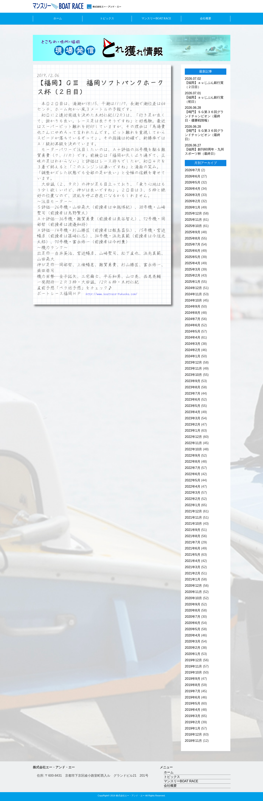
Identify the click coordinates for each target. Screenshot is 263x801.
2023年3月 (192, 418)
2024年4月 (192, 337)
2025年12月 (193, 213)
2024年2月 (192, 350)
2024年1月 (192, 356)
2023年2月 (192, 424)
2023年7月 (192, 393)
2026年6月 (192, 176)
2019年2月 (192, 722)
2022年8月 (192, 461)
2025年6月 (192, 250)
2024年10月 (193, 300)
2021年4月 (192, 561)
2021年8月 (192, 536)
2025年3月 (192, 269)
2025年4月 (192, 263)
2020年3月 (192, 641)
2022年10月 (193, 449)
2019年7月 (192, 691)
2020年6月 (192, 623)
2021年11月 (193, 517)
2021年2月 (192, 573)
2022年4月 (192, 486)
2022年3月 (192, 492)
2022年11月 (193, 443)
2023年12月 (193, 362)
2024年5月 (192, 331)
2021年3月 (192, 567)
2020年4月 (192, 635)
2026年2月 (192, 201)
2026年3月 (192, 195)
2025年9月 (192, 232)
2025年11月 (193, 219)
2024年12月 (193, 288)
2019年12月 (193, 660)
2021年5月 (192, 554)
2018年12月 (193, 734)
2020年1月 (192, 654)
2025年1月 (192, 281)
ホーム (57, 18)
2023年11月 (193, 368)
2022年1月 (192, 505)
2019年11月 (193, 666)
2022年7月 (192, 467)
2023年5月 (192, 405)
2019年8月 (192, 685)
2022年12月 (193, 436)
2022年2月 (192, 498)
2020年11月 (193, 592)
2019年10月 (193, 672)
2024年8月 (192, 312)
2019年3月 (192, 716)
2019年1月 (192, 728)
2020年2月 (192, 647)
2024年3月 (192, 343)
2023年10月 (193, 374)
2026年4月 (192, 188)
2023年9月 (192, 381)
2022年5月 (192, 480)
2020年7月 (192, 616)
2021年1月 (192, 579)
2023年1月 (192, 430)
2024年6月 (192, 325)
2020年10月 (193, 598)
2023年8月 (192, 387)
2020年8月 (192, 610)
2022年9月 (192, 455)
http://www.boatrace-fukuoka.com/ (111, 293)
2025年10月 (193, 226)
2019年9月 (192, 678)
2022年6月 (192, 474)
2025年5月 (192, 257)
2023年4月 (192, 412)
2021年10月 (193, 523)
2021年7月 (192, 542)
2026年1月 (192, 207)
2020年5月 (192, 629)
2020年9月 (192, 604)
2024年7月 (192, 319)
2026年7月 (192, 170)
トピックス (107, 18)
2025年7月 (192, 244)
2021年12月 (193, 511)
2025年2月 (192, 275)
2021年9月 (192, 530)
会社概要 (205, 18)
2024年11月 (193, 294)
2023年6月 (192, 399)
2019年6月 (192, 697)
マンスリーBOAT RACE (156, 18)
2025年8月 (192, 238)
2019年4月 (192, 709)
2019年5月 (192, 703)
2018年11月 (193, 740)
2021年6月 (192, 548)
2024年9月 (192, 306)
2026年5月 (192, 182)
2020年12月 (193, 585)
